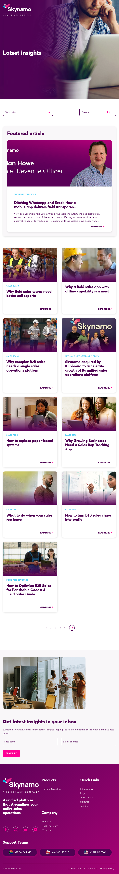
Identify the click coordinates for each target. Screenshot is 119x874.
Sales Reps (12, 435)
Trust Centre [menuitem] (86, 797)
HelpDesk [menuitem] (85, 802)
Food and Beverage (17, 580)
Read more (96, 227)
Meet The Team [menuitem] (50, 826)
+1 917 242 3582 (95, 852)
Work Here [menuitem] (47, 830)
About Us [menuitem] (46, 822)
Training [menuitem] (84, 806)
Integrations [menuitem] (86, 789)
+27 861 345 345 (20, 852)
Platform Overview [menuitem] (51, 789)
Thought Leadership (25, 194)
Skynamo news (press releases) (82, 356)
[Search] (97, 112)
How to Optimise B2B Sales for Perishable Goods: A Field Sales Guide (28, 590)
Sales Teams (12, 286)
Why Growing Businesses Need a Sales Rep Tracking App (87, 445)
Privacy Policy (107, 869)
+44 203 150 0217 (57, 852)
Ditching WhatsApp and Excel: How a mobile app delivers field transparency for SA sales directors (45, 207)
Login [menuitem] (83, 793)
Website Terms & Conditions (82, 869)
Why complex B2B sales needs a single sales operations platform (25, 366)
